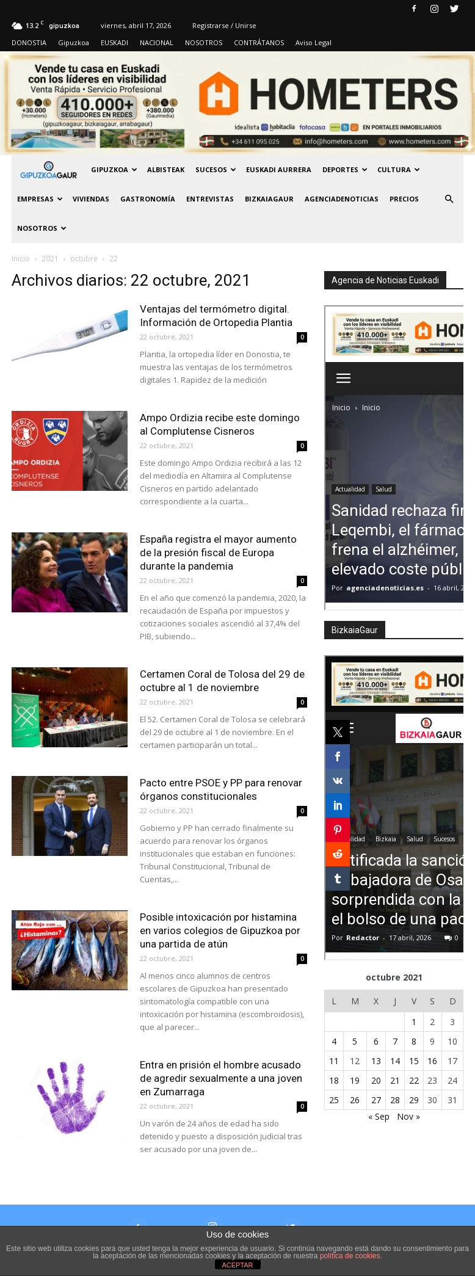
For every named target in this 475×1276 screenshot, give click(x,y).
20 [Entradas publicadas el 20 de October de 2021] (376, 1080)
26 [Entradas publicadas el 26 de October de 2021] (355, 1100)
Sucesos (215, 169)
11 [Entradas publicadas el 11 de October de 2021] (334, 1061)
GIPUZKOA (114, 169)
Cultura (398, 169)
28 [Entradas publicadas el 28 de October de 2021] (395, 1100)
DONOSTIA (29, 42)
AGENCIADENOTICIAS (342, 198)
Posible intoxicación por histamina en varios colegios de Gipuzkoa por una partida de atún (220, 930)
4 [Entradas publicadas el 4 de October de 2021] (334, 1041)
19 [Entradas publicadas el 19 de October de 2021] (355, 1080)
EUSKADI (114, 42)
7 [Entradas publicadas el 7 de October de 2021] (395, 1041)
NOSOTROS (203, 42)
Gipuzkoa (73, 42)
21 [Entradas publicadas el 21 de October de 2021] (395, 1080)
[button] (448, 199)
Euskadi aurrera (278, 169)
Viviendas (91, 198)
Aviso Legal (314, 42)
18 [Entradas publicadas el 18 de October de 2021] (334, 1080)
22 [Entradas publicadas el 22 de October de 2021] (414, 1080)
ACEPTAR (237, 1265)
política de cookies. (351, 1256)
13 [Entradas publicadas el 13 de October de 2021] (376, 1061)
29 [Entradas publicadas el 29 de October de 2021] (414, 1100)
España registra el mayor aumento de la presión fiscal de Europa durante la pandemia (218, 552)
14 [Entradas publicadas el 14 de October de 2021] (395, 1061)
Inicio (21, 258)
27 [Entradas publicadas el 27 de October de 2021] (376, 1100)
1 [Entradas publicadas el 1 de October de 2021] (414, 1022)
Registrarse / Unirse (224, 25)
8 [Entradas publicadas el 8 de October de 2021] (414, 1041)
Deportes (345, 169)
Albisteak (165, 169)
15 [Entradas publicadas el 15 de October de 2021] (414, 1061)
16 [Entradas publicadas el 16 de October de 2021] (432, 1061)
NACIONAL (156, 42)
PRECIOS (404, 198)
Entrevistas (210, 198)
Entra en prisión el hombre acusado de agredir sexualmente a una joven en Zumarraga (221, 1078)
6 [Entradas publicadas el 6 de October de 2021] (376, 1041)
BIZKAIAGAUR (269, 198)
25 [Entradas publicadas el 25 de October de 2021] (334, 1100)
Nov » (408, 1116)
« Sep (379, 1116)
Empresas (40, 198)
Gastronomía (147, 198)
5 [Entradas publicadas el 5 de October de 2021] (354, 1041)
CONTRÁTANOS (259, 42)
